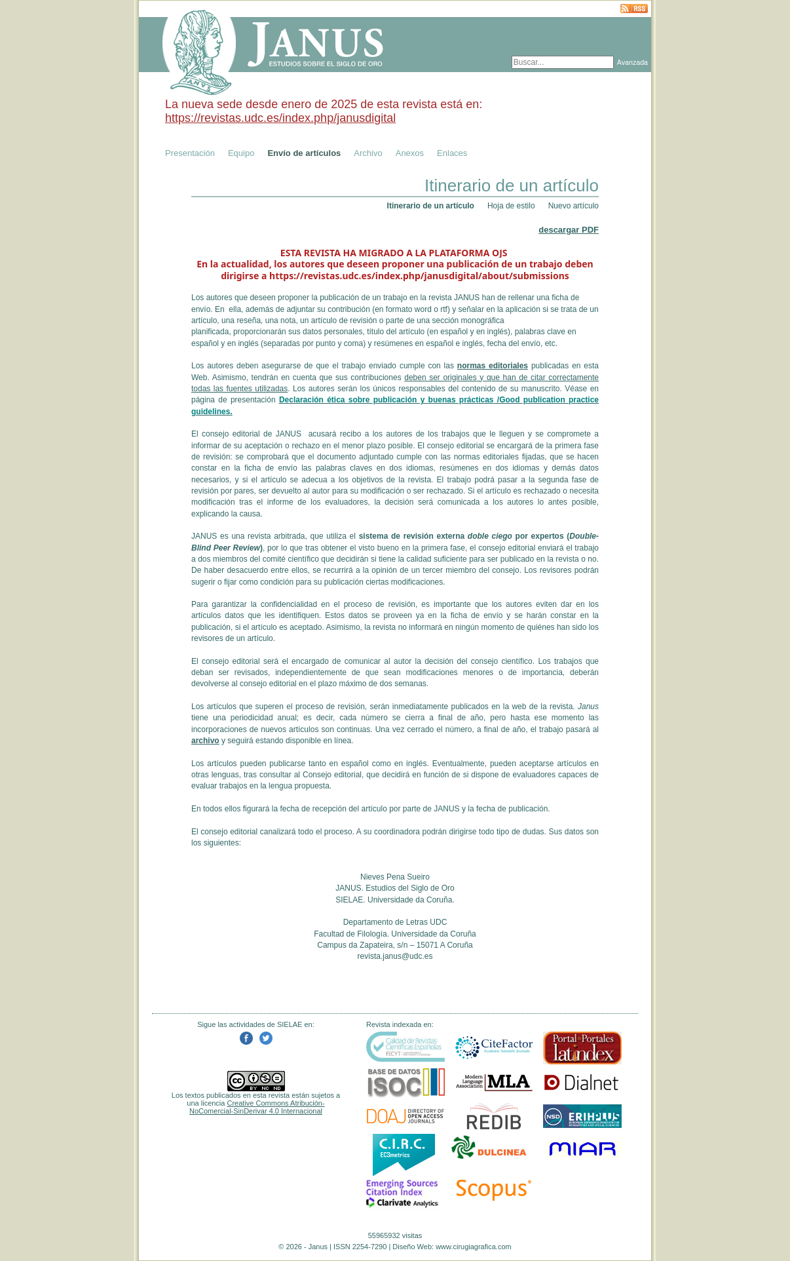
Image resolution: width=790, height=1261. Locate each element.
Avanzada (632, 62)
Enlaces (452, 153)
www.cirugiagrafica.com (474, 1247)
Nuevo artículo (573, 205)
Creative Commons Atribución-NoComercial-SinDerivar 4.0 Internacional (257, 1107)
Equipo (241, 153)
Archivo (368, 153)
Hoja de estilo (511, 205)
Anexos (410, 153)
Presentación (190, 153)
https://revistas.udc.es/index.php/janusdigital (280, 118)
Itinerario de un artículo (430, 205)
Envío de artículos (304, 153)
